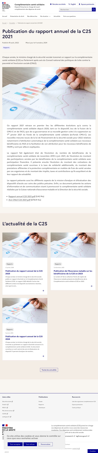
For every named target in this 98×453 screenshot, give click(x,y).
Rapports (6, 48)
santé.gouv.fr (5, 417)
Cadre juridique (76, 407)
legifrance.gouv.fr (82, 436)
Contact (67, 444)
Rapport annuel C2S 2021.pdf (22, 196)
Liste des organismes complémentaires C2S (84, 401)
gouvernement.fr (67, 436)
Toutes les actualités (49, 370)
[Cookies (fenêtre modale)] (93, 451)
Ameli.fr (4, 404)
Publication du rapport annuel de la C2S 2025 (24, 272)
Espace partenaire (87, 4)
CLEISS (4, 414)
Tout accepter (15, 444)
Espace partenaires (77, 404)
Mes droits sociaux (7, 411)
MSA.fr (4, 407)
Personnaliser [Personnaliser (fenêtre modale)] (45, 444)
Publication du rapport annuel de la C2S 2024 (24, 338)
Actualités (57, 16)
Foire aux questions (69, 16)
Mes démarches (32, 16)
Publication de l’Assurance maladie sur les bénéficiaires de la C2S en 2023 (73, 272)
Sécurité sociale (6, 401)
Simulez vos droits (59, 4)
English (73, 4)
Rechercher (94, 9)
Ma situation (44, 16)
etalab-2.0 (75, 448)
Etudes (40, 401)
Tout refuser (30, 444)
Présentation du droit (17, 16)
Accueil (4, 16)
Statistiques (42, 407)
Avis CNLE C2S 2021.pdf (19, 199)
